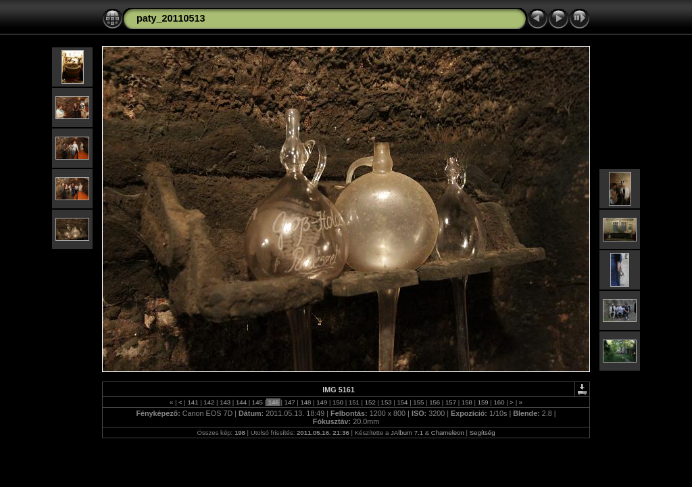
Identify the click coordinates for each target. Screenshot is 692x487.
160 (499, 402)
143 (225, 402)
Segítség (482, 432)
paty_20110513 (171, 18)
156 (434, 402)
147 (289, 402)
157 (450, 402)
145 (257, 402)
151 (354, 402)
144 (241, 402)
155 (419, 402)
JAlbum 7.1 (407, 432)
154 (402, 402)
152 (370, 402)
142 (209, 402)
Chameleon (447, 432)
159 (483, 402)
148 (306, 402)
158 (467, 402)
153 (386, 402)
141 (193, 402)
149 (322, 402)
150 (337, 402)
